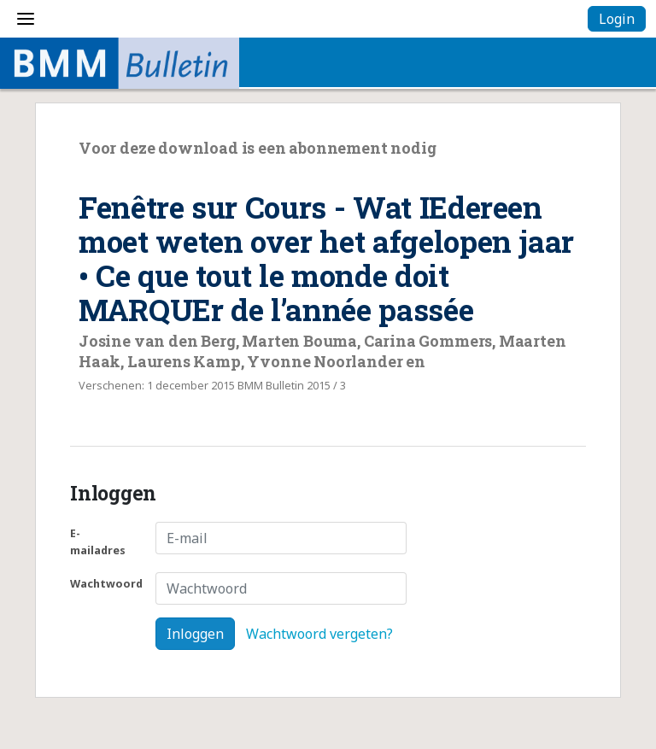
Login (617, 18)
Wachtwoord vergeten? (319, 633)
